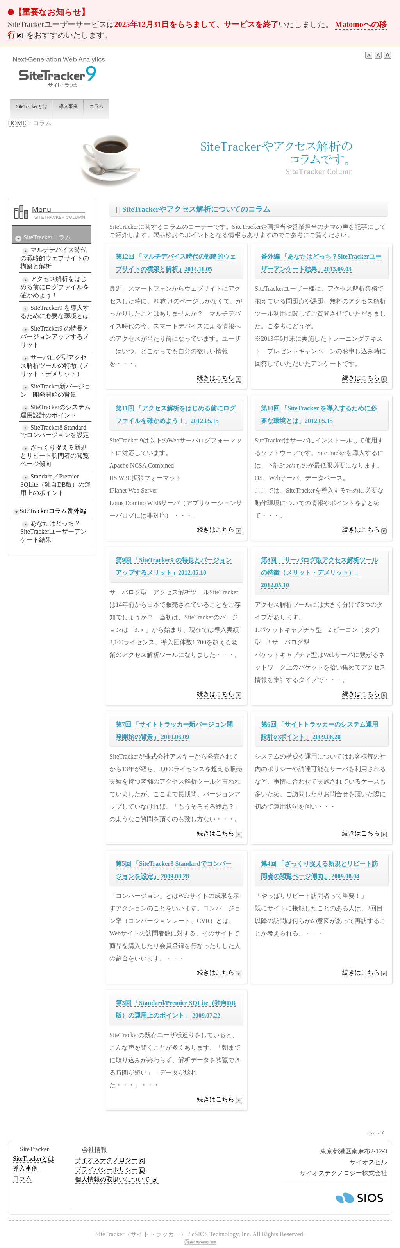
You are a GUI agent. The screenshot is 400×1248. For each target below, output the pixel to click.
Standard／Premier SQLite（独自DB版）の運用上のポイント (55, 484)
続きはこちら (220, 378)
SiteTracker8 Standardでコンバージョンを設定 (54, 431)
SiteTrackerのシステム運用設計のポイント (55, 411)
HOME (17, 123)
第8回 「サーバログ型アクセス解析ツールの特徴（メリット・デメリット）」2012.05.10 (319, 572)
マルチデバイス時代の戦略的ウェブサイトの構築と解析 (54, 258)
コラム (22, 1178)
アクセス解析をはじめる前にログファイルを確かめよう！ (54, 287)
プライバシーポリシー (110, 1169)
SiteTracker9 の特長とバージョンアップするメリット (54, 336)
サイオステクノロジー (110, 1159)
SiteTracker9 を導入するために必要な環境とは (54, 311)
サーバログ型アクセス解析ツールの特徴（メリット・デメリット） (54, 365)
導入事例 (25, 1168)
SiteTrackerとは (33, 1158)
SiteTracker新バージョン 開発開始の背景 (55, 390)
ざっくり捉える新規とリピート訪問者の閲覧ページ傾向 (54, 455)
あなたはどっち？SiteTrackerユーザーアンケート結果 (53, 531)
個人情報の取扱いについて (117, 1179)
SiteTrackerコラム (42, 238)
